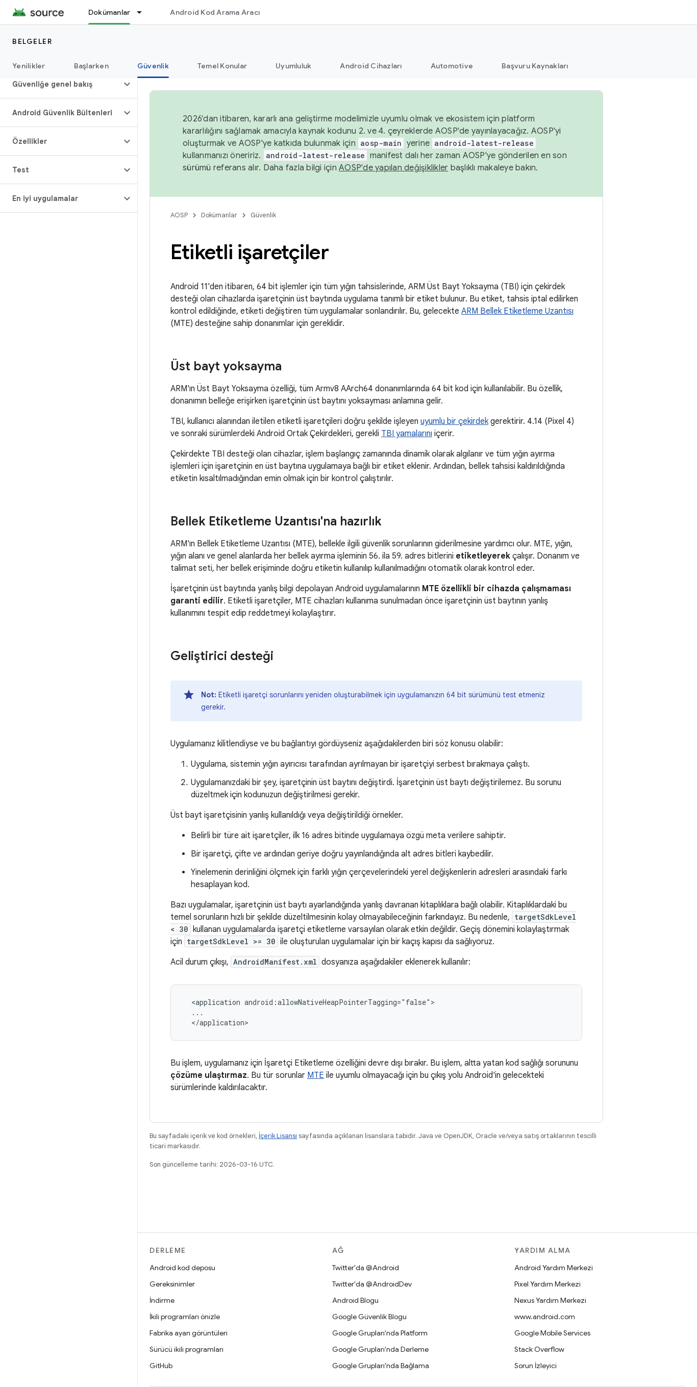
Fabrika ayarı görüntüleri (189, 1333)
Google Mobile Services (552, 1333)
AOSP (179, 215)
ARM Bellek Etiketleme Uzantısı (517, 311)
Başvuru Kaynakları (535, 65)
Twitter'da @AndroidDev (372, 1284)
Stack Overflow (539, 1349)
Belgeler (32, 41)
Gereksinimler (172, 1284)
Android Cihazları (371, 65)
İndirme (162, 1300)
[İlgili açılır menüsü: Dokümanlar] (144, 12)
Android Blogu (355, 1300)
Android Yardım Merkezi (553, 1267)
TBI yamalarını (406, 433)
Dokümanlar (219, 215)
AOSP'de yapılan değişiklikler (393, 168)
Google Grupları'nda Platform (380, 1333)
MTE (315, 1075)
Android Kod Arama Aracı (215, 12)
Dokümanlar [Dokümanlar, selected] (109, 12)
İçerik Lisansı (278, 1135)
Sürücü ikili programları (186, 1349)
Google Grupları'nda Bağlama (380, 1365)
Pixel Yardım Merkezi (547, 1284)
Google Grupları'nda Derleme (380, 1349)
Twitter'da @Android (365, 1267)
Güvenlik (263, 215)
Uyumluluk (293, 65)
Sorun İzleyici (535, 1365)
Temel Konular (222, 65)
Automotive (452, 65)
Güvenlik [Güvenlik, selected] (153, 65)
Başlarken (91, 65)
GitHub (161, 1365)
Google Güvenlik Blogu (369, 1316)
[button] (60, 84)
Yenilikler (28, 65)
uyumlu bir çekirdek (454, 421)
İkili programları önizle (185, 1316)
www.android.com (544, 1316)
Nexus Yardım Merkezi (550, 1300)
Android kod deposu (182, 1267)
